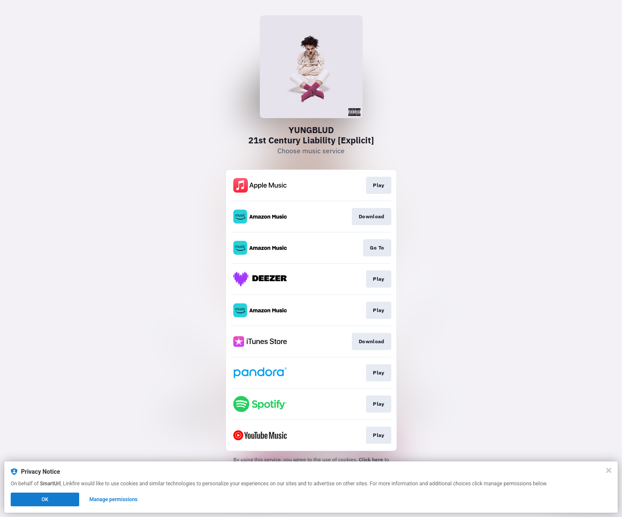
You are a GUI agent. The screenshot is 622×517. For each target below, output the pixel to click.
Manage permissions (113, 499)
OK (45, 499)
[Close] (609, 470)
